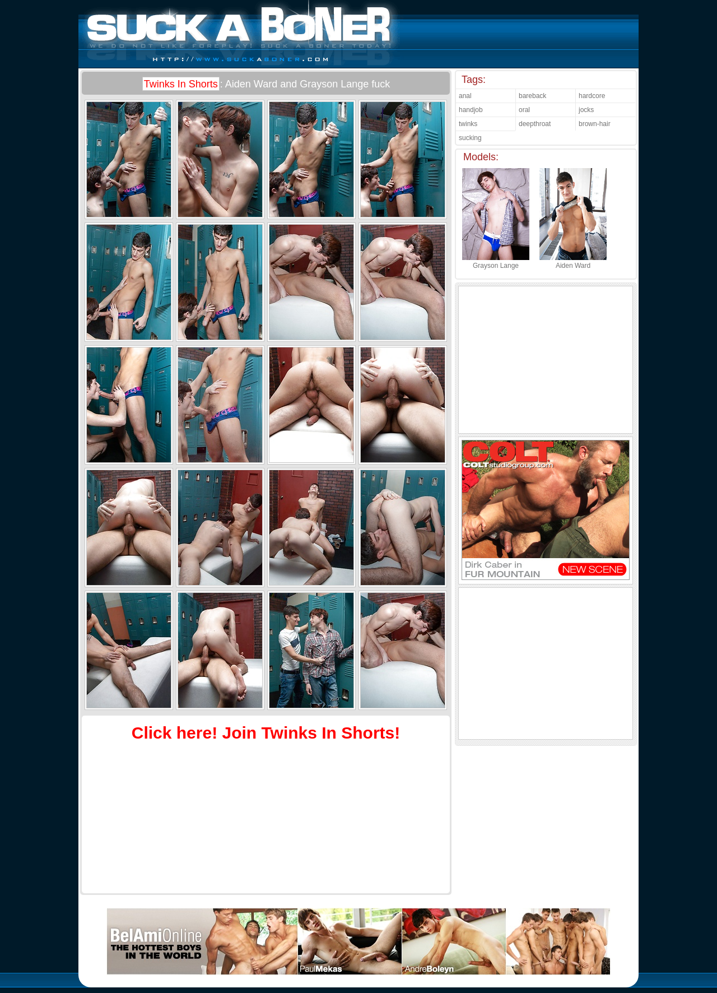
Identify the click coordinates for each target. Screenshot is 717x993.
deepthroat (535, 124)
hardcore (592, 96)
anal (465, 96)
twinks (468, 124)
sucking (470, 138)
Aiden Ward (573, 262)
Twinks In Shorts (181, 84)
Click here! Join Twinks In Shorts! (266, 732)
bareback (532, 96)
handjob (471, 110)
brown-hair (595, 124)
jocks (586, 110)
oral (524, 110)
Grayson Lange (495, 262)
